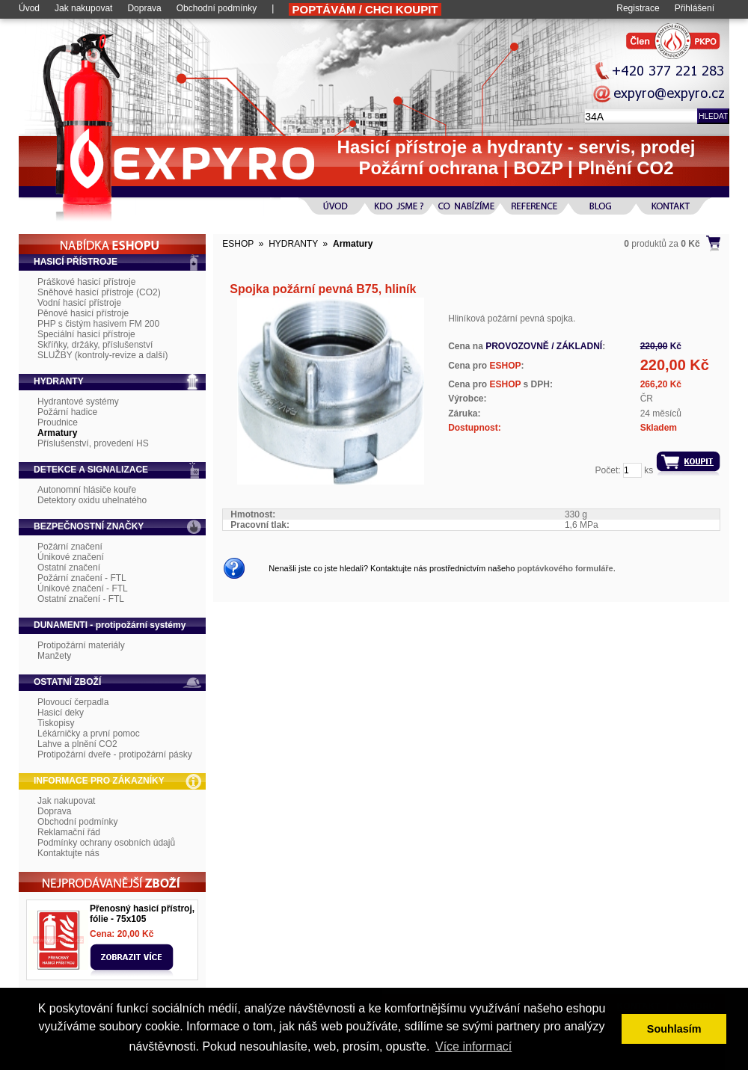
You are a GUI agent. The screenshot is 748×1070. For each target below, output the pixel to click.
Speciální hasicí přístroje (86, 334)
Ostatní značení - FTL (80, 599)
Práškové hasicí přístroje (86, 282)
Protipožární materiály (81, 645)
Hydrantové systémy (78, 401)
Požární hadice (67, 412)
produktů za (661, 244)
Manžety (54, 656)
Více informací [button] (473, 1046)
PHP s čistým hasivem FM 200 (98, 324)
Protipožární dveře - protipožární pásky (114, 754)
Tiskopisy (56, 723)
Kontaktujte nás (68, 853)
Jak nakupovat (83, 8)
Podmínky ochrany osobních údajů (106, 842)
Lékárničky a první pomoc (88, 733)
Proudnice (57, 422)
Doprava (144, 8)
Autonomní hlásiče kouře (86, 490)
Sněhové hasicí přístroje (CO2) (99, 292)
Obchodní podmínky (217, 8)
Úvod (29, 8)
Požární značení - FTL (81, 578)
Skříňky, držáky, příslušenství (95, 344)
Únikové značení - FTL (82, 588)
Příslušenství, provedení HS (93, 443)
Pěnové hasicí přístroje (83, 313)
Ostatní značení (68, 567)
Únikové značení (70, 557)
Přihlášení (694, 8)
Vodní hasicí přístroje (79, 303)
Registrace (637, 8)
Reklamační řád (68, 832)
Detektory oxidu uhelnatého (92, 500)
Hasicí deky (60, 712)
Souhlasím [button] (674, 1029)
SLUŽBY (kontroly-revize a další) (102, 355)
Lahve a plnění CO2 (77, 744)
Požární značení (69, 546)
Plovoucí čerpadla (72, 702)
